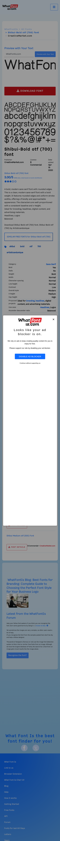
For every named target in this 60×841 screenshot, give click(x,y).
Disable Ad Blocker (30, 356)
